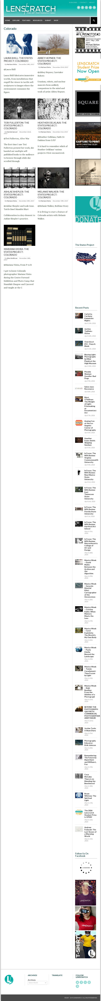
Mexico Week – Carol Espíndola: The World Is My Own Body (90, 632)
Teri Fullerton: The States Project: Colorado (16, 125)
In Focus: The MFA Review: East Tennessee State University (90, 493)
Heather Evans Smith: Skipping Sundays (89, 441)
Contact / (83, 2)
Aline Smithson (12, 258)
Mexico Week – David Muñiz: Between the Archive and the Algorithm (90, 567)
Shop (56, 20)
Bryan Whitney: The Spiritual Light (90, 796)
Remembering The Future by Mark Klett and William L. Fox (90, 759)
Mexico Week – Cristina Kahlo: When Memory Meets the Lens (90, 612)
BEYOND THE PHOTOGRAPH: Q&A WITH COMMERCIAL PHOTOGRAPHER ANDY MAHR (92, 712)
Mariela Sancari (12, 132)
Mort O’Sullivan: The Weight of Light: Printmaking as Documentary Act (90, 405)
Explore (16, 20)
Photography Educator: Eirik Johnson (90, 743)
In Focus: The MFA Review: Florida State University (90, 510)
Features (26, 20)
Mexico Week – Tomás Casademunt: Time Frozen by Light (90, 671)
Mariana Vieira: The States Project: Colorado (16, 252)
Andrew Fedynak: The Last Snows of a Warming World (90, 831)
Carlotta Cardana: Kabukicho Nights (89, 317)
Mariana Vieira (12, 64)
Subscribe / (73, 2)
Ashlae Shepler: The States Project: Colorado (16, 194)
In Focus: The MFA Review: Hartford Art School (90, 525)
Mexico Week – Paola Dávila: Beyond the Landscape (90, 651)
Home (7, 20)
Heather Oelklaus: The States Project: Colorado (52, 125)
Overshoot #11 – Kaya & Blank (90, 344)
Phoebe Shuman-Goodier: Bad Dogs (90, 375)
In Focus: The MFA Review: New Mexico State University (90, 474)
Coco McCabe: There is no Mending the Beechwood (89, 778)
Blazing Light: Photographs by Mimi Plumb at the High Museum (90, 358)
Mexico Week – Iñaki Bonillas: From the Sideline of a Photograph (90, 691)
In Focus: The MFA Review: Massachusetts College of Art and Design (91, 544)
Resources (37, 20)
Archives (32, 980)
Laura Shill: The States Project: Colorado (18, 59)
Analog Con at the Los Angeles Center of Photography (90, 425)
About (92, 2)
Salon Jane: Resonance (89, 388)
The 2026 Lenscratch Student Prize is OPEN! (90, 813)
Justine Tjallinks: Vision (88, 331)
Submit (48, 20)
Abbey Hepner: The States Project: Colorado (49, 61)
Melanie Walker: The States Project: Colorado (51, 194)
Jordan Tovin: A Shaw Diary (90, 729)
